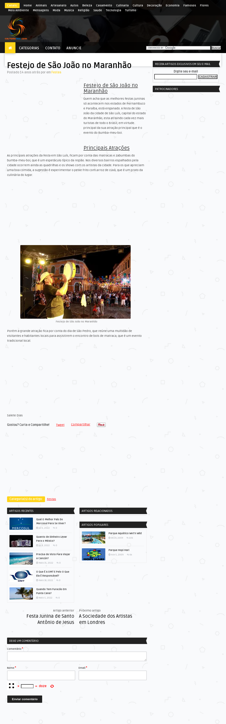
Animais (41, 5)
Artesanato (58, 5)
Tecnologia (113, 10)
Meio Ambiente (18, 10)
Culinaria (122, 5)
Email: (83, 668)
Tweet (60, 425)
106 (131, 538)
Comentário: (15, 649)
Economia (172, 5)
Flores (204, 5)
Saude (97, 10)
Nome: (11, 668)
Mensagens (41, 10)
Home (28, 5)
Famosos (189, 5)
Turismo (130, 10)
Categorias (29, 48)
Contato (52, 48)
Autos (74, 5)
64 (131, 554)
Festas (56, 72)
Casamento (104, 5)
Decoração (154, 5)
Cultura (138, 5)
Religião (83, 10)
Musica (69, 10)
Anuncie (73, 48)
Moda (56, 10)
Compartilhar (80, 424)
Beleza (87, 5)
